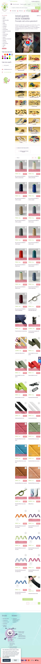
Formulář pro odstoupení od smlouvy (12, 644)
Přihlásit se (20, 10)
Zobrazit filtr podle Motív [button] (23, 147)
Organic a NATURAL (5, 626)
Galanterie (5, 623)
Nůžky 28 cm (30, 503)
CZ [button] (38, 4)
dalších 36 (4, 48)
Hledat (37, 7)
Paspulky (5, 42)
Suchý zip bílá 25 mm (32, 418)
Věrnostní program (15, 4)
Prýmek (4, 40)
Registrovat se (27, 10)
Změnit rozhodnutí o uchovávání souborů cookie (13, 648)
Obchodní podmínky (13, 631)
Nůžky (4, 23)
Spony (4, 37)
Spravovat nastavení (6, 657)
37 (36, 603)
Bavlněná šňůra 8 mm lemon (33, 461)
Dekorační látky (6, 621)
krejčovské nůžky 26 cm (19, 353)
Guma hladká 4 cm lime (19, 397)
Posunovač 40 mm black (33, 397)
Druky (4, 32)
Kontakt (29, 4)
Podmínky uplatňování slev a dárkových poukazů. (22, 635)
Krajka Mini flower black (33, 593)
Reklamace (12, 639)
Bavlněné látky (6, 618)
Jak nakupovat (12, 633)
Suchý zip (5, 24)
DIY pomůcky (5, 43)
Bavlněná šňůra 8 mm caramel (21, 483)
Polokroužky (5, 34)
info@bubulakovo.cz (35, 1)
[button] (8, 65)
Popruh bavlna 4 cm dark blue (21, 331)
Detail (25, 173)
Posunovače (5, 29)
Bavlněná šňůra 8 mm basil (33, 438)
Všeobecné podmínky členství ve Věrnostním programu (16, 620)
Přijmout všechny (6, 660)
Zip (3, 46)
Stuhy (4, 17)
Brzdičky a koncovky (7, 31)
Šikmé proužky (6, 20)
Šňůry (4, 18)
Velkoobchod (12, 641)
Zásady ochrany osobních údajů (21, 632)
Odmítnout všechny (15, 660)
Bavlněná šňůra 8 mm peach (33, 483)
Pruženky (5, 26)
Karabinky (5, 35)
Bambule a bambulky (7, 38)
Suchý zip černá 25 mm (19, 418)
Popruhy (4, 28)
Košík (35, 10)
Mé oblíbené (13, 10)
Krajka (4, 45)
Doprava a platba (23, 4)
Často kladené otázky (12, 635)
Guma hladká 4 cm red (32, 375)
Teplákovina (5, 620)
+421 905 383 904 (13, 1)
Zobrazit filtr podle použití (23, 151)
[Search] (25, 8)
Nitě (4, 21)
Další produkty (27, 599)
